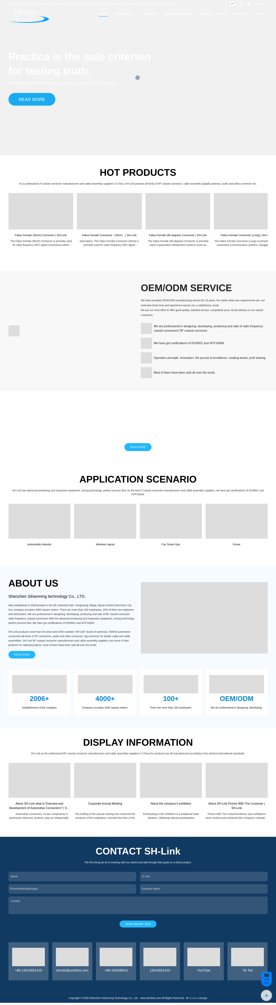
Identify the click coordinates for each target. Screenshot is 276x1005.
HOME (103, 13)
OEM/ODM (150, 13)
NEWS (221, 13)
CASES (205, 13)
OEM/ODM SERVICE (178, 13)
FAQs (260, 13)
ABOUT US (241, 13)
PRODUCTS (123, 14)
